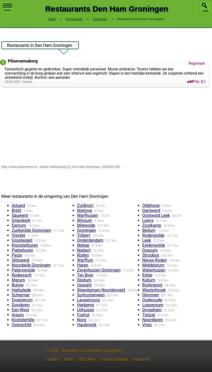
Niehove (84, 210)
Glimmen (150, 294)
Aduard (18, 205)
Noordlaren (152, 319)
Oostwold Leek (156, 215)
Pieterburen (22, 250)
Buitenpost (152, 285)
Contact (52, 359)
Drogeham (152, 309)
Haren (82, 265)
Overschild (21, 324)
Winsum (84, 220)
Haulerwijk (87, 324)
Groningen (86, 230)
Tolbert (83, 235)
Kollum (148, 280)
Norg (81, 319)
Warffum (85, 260)
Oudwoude (152, 299)
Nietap (83, 245)
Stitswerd (20, 260)
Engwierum (22, 299)
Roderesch (22, 275)
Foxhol (83, 314)
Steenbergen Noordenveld (101, 290)
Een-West (20, 309)
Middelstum (153, 265)
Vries (147, 324)
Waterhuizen (153, 270)
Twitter (69, 359)
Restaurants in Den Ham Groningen (39, 46)
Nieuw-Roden (154, 260)
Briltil (16, 210)
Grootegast (22, 240)
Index (52, 19)
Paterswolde (23, 270)
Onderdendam (90, 240)
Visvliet (18, 235)
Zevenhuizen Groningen (99, 270)
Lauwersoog (88, 299)
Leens (148, 220)
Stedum (84, 280)
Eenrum (19, 225)
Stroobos (150, 255)
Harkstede (21, 290)
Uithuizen (85, 309)
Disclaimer (141, 359)
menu (7, 8)
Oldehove (151, 205)
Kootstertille (23, 319)
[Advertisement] (106, 126)
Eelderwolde (153, 245)
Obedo (115, 350)
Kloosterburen (25, 245)
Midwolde (86, 225)
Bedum (148, 230)
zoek (205, 11)
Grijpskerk (21, 220)
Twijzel (148, 314)
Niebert (84, 250)
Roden (83, 255)
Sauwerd (20, 215)
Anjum (18, 314)
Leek (146, 240)
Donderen (21, 304)
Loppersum (152, 304)
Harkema (85, 304)
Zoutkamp (151, 225)
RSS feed (87, 359)
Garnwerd (151, 210)
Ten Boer (85, 275)
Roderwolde (153, 235)
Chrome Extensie (114, 359)
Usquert (84, 285)
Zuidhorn (85, 205)
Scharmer (21, 294)
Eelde (147, 275)
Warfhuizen (87, 215)
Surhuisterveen (91, 294)
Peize (17, 255)
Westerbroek (154, 290)
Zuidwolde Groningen (31, 230)
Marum (18, 280)
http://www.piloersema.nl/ (19, 167)
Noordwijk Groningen (31, 265)
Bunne (17, 285)
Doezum (150, 250)
